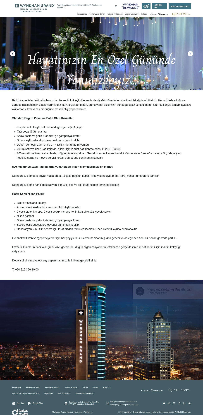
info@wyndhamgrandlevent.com (123, 402)
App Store (18, 403)
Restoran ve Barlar (97, 14)
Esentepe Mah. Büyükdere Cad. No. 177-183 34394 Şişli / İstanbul (81, 403)
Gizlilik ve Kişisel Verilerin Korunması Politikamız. (72, 412)
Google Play (35, 403)
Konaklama (82, 14)
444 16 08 (158, 6)
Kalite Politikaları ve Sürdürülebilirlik (25, 393)
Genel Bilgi (48, 393)
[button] (12, 53)
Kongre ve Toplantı (115, 14)
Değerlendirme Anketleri (85, 393)
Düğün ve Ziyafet (132, 14)
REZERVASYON (180, 6)
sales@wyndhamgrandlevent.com (124, 405)
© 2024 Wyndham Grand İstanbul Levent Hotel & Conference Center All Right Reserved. (154, 412)
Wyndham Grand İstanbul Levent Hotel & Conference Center (79, 6)
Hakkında (106, 387)
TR (116, 6)
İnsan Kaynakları (64, 393)
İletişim (144, 14)
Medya (85, 387)
